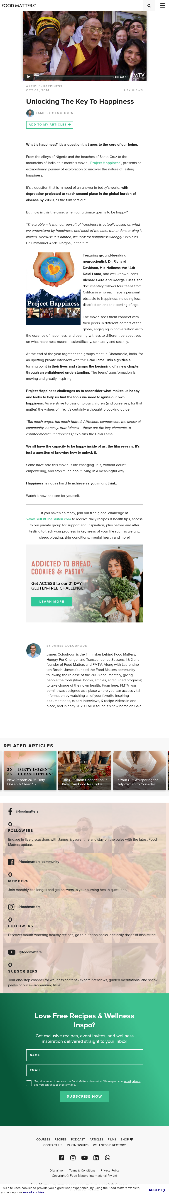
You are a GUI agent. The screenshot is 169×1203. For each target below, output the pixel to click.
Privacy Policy (110, 1170)
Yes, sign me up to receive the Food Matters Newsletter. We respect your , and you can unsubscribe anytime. (87, 1083)
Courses (43, 1139)
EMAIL (35, 1070)
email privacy (132, 1081)
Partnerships (77, 1145)
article (33, 86)
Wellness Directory (109, 1145)
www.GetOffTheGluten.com (49, 519)
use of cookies (33, 1192)
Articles (96, 1139)
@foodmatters (27, 811)
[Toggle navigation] (162, 5)
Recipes (60, 1139)
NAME (35, 1055)
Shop (127, 1139)
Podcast (78, 1139)
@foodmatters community (38, 861)
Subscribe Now (84, 1096)
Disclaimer (57, 1170)
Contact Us (52, 1145)
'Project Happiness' (105, 163)
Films (112, 1139)
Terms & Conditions (82, 1170)
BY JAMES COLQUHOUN (67, 646)
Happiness (53, 86)
